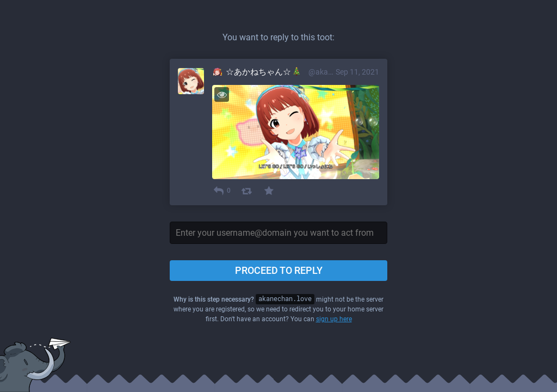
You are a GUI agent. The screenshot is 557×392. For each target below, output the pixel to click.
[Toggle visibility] (221, 94)
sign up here (334, 319)
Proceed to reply (279, 270)
